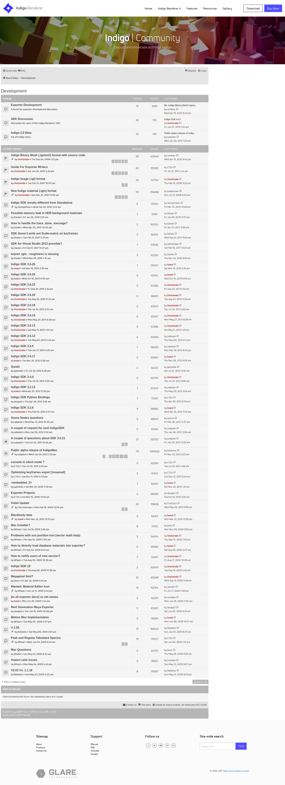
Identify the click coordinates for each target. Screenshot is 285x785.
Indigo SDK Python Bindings (30, 397)
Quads (15, 366)
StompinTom (24, 207)
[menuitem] (21, 70)
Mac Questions (21, 649)
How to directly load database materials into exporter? (48, 545)
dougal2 (18, 401)
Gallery (227, 8)
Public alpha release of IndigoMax (34, 450)
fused (17, 268)
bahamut (171, 450)
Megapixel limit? (22, 576)
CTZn (170, 167)
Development (14, 90)
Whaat (17, 529)
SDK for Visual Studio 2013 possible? (36, 243)
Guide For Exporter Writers (29, 167)
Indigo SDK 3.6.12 (23, 335)
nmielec (171, 109)
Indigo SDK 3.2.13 (23, 387)
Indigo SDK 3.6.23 (23, 284)
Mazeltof (26, 715)
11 (121, 456)
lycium (170, 418)
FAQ (93, 747)
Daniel (17, 217)
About (39, 744)
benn (16, 580)
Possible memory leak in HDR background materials (46, 213)
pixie (169, 525)
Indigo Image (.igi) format (28, 178)
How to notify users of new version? (35, 555)
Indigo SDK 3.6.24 (23, 274)
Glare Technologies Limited (236, 770)
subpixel (171, 137)
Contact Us (41, 750)
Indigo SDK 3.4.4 (22, 376)
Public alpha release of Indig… (179, 133)
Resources (210, 8)
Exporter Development (26, 104)
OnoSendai (172, 123)
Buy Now (273, 8)
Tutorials (95, 750)
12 (126, 456)
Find (241, 746)
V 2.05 (15, 627)
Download (253, 8)
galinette (18, 370)
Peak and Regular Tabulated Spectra (36, 637)
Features (192, 8)
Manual (94, 744)
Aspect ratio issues (24, 659)
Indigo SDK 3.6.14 (23, 315)
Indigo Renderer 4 (169, 8)
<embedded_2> (21, 482)
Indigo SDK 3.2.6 (22, 407)
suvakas (171, 597)
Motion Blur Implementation (30, 617)
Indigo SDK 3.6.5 (22, 346)
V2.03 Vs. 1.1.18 (21, 670)
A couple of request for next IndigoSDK (38, 428)
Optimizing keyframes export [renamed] (38, 472)
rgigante (18, 422)
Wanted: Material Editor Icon (30, 586)
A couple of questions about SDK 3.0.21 (38, 438)
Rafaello (22, 631)
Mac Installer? (20, 525)
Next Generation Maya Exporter (32, 607)
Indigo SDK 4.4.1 (172, 119)
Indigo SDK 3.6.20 (23, 294)
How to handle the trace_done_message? (39, 223)
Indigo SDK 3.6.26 (23, 264)
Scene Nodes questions (27, 417)
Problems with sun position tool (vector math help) (45, 535)
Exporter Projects (23, 492)
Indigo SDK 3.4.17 (23, 356)
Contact (94, 754)
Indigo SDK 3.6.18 (23, 305)
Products (40, 747)
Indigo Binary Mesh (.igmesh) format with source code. (48, 155)
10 (117, 456)
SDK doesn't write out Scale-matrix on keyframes (44, 233)
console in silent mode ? (28, 462)
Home (148, 8)
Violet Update (20, 503)
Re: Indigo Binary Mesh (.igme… (180, 105)
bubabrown (173, 191)
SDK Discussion (22, 118)
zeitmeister (173, 244)
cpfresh (171, 586)
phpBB (18, 711)
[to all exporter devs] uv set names (34, 596)
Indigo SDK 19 (20, 566)
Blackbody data (21, 515)
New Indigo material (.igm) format (34, 190)
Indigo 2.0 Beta (21, 132)
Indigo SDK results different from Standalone (42, 202)
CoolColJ (172, 503)
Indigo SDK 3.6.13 (23, 325)
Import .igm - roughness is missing (35, 254)
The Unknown (25, 507)
